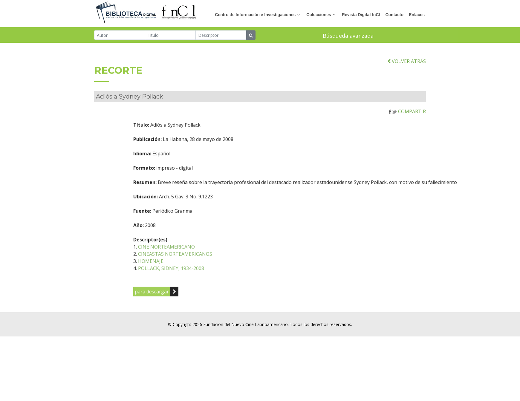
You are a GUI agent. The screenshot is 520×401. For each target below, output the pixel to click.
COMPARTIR (407, 117)
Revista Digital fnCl (361, 14)
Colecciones (318, 14)
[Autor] (119, 35)
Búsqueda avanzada (348, 35)
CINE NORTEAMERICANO (184, 252)
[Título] (170, 35)
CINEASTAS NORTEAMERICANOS (193, 259)
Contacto (394, 14)
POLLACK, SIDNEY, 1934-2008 (189, 273)
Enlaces (417, 14)
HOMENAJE (168, 266)
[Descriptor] (221, 35)
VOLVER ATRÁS (406, 66)
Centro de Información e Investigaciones (255, 14)
